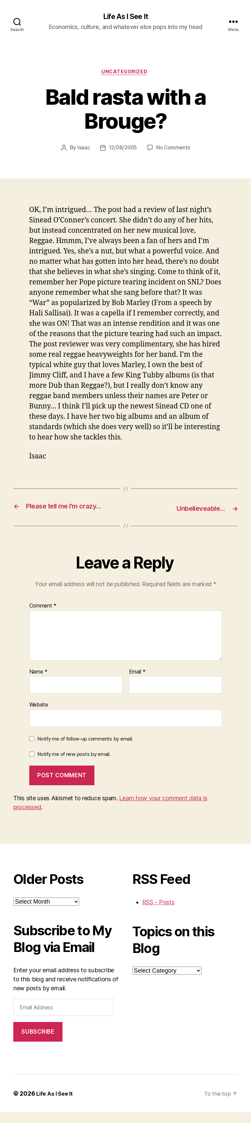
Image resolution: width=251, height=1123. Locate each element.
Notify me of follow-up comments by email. (85, 749)
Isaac (82, 149)
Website (38, 715)
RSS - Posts (158, 912)
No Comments (174, 149)
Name (38, 683)
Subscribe (37, 1042)
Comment (43, 617)
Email (137, 683)
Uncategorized (125, 73)
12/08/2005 (122, 149)
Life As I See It (125, 17)
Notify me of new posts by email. (73, 765)
